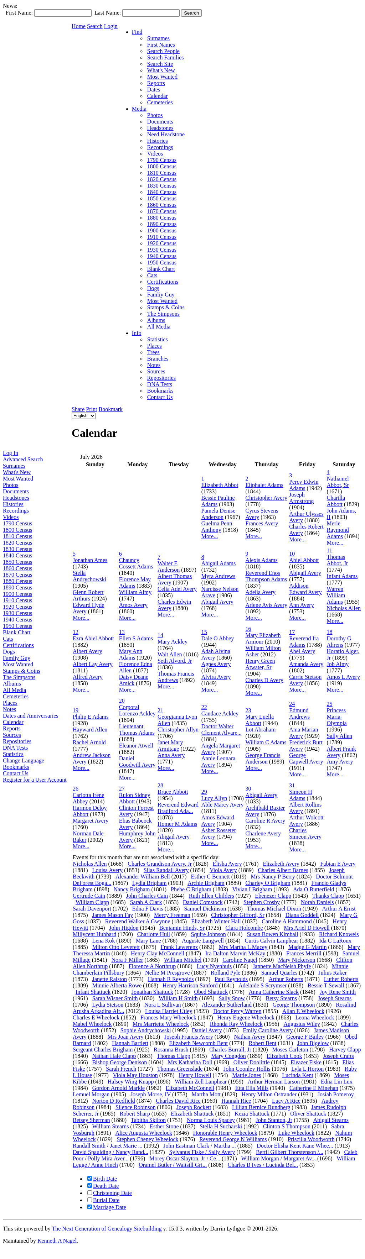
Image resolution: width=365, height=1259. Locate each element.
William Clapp (92, 902)
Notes (9, 709)
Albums (12, 684)
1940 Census (17, 620)
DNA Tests (15, 748)
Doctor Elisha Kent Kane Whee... (295, 1146)
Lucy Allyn (214, 798)
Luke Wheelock (296, 1133)
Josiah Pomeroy (336, 1094)
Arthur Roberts (286, 979)
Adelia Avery (260, 592)
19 (75, 710)
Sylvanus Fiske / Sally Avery (202, 1152)
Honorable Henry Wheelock (225, 1133)
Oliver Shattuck (308, 1114)
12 (75, 632)
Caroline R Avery (265, 821)
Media (139, 109)
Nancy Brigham (132, 889)
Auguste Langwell (203, 941)
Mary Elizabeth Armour (263, 638)
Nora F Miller (127, 960)
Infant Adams (342, 576)
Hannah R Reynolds (171, 979)
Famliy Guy (16, 658)
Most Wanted (18, 479)
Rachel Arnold (89, 742)
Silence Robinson (135, 1107)
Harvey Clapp (345, 1049)
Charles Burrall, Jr (230, 1049)
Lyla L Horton (307, 1069)
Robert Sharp (135, 1114)
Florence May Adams (135, 582)
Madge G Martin (307, 947)
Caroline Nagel (239, 960)
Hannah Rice (236, 1101)
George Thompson (294, 1005)
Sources (12, 735)
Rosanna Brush (171, 1049)
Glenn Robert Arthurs (88, 595)
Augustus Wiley (301, 1024)
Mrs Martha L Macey (243, 947)
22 (204, 707)
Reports (12, 728)
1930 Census (17, 613)
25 (330, 704)
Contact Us (16, 773)
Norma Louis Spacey (211, 1120)
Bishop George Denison (119, 1062)
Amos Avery (133, 605)
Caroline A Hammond (287, 921)
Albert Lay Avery (93, 664)
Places (10, 703)
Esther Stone (164, 1126)
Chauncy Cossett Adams (136, 563)
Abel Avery (302, 651)
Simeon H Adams (300, 795)
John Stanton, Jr (274, 1120)
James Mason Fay (112, 915)
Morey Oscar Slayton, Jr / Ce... (184, 1158)
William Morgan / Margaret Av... (278, 1158)
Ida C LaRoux (335, 941)
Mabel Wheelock (92, 1024)
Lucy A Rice (286, 1101)
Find (137, 32)
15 (204, 632)
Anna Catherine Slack (274, 992)
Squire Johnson (208, 934)
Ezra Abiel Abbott (93, 638)
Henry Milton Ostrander (269, 1094)
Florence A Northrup (152, 966)
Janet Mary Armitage (170, 745)
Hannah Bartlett (130, 1043)
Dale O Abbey (217, 638)
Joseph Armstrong (301, 498)
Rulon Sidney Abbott (134, 798)
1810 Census (17, 536)
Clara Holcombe (244, 928)
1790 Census (17, 523)
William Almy (135, 592)
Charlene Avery (263, 833)
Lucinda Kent (297, 1075)
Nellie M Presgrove (167, 973)
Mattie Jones (246, 1075)
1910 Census (17, 600)
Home (79, 26)
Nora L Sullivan (162, 1005)
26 (75, 789)
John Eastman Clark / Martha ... (199, 1146)
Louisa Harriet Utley (168, 1011)
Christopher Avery (266, 498)
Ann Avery (301, 605)
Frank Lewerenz (179, 947)
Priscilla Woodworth (311, 1139)
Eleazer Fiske (306, 1062)
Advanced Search (23, 459)
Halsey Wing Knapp (131, 1082)
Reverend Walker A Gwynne (137, 921)
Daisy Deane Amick (133, 680)
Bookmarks (16, 767)
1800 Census (17, 530)
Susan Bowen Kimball (272, 934)
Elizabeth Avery (281, 864)
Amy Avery (340, 762)
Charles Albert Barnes (283, 870)
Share (78, 409)
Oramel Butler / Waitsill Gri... (173, 1165)
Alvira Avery (216, 677)
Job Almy (338, 664)
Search (95, 26)
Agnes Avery (216, 664)
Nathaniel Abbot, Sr (338, 482)
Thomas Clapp (173, 1056)
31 (292, 785)
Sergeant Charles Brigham (103, 1049)
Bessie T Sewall (326, 985)
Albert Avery (87, 651)
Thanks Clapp (328, 896)
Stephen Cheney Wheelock (148, 1139)
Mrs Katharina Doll (190, 1062)
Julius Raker (332, 973)
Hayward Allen (90, 729)
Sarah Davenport (92, 909)
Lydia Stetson (108, 1005)
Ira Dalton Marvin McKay (235, 953)
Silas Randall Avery (166, 870)
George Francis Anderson (262, 758)
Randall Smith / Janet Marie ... (108, 1146)
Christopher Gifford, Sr (237, 915)
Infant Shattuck (93, 992)
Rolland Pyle (225, 973)
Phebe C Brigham (191, 889)
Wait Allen (170, 654)
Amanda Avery (306, 664)
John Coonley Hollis (247, 1069)
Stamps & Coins (21, 671)
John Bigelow (313, 1043)
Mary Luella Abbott (259, 720)
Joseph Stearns (335, 998)
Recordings (16, 511)
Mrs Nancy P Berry (273, 877)
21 (160, 710)
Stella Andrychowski (89, 576)
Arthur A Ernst (338, 909)
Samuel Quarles (279, 973)
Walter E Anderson (169, 566)
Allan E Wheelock (303, 1011)
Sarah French (121, 1069)
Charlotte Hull (153, 934)
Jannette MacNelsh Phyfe (282, 966)
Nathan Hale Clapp (114, 1056)
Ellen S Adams (136, 638)
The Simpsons (19, 677)
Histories (13, 504)
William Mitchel (183, 960)
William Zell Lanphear (201, 1082)
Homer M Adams (177, 824)
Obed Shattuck (211, 992)
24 (292, 704)
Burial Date (103, 1200)
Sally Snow (232, 998)
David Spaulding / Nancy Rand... (110, 1152)
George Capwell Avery (306, 758)
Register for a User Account (35, 780)
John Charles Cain (147, 896)
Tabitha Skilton (148, 1120)
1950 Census (17, 626)
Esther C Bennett (210, 877)
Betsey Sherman (91, 1120)
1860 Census (17, 568)
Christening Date (109, 1193)
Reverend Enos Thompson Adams (266, 576)
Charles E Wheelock (96, 1017)
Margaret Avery (90, 821)
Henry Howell (195, 1075)
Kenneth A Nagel (57, 1241)
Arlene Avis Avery (266, 605)
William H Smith (178, 998)
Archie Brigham (206, 883)
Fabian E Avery (337, 864)
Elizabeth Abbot (219, 485)
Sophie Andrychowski (145, 1030)
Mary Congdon (228, 1056)
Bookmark (111, 409)
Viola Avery (223, 870)
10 (292, 554)
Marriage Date (106, 1207)
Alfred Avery (88, 677)
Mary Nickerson (296, 960)
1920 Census (17, 607)
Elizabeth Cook (284, 1056)
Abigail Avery (217, 602)
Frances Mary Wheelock (168, 1017)
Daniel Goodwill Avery (137, 761)
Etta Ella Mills (251, 1088)
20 (122, 701)
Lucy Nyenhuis (214, 966)
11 (329, 550)
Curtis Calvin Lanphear (271, 941)
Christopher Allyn (178, 729)
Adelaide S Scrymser (262, 985)
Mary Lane (148, 941)
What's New (17, 472)
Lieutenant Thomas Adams (137, 729)
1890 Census (17, 587)
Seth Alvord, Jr (175, 661)
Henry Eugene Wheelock (246, 1017)
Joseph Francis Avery (188, 1037)
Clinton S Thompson (286, 1126)
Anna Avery (171, 755)
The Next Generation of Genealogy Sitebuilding (106, 1229)
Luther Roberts (341, 979)
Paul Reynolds (231, 979)
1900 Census (17, 594)
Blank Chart (17, 632)
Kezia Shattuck (252, 1114)
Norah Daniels (317, 902)
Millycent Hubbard (94, 934)
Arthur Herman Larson (274, 1082)
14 (160, 635)
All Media (14, 690)
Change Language (23, 760)
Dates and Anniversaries (30, 716)
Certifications (18, 645)
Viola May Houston (135, 1075)
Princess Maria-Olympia (337, 716)
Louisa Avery (107, 870)
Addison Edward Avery (305, 589)
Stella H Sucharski (221, 1126)
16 (248, 629)
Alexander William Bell (142, 877)
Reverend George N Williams (233, 1139)
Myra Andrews (218, 576)
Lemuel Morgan (91, 1094)
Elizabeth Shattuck (192, 1114)
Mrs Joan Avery (125, 1037)
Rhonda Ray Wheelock (236, 1024)
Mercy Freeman (172, 915)
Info (137, 333)
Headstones (16, 498)
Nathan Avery (249, 1037)
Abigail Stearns (331, 1120)
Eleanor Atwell (136, 746)
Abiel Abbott (304, 560)
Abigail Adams (218, 563)
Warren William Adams (336, 595)
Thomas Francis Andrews (176, 677)
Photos (11, 485)
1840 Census (17, 555)
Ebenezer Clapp (273, 896)
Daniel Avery (207, 1030)
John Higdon (123, 928)
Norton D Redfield (113, 1101)
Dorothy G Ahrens (339, 641)
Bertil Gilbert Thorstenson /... (289, 1152)
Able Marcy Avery (222, 805)
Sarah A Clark (146, 902)
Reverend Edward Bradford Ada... (178, 808)
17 (292, 632)
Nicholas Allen (344, 608)
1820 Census (17, 543)
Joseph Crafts (338, 1056)
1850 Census (17, 562)
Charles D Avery (264, 680)
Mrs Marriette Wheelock (161, 1024)
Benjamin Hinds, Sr (182, 928)
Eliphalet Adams (264, 485)
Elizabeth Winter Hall (216, 921)
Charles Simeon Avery (305, 833)
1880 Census (17, 581)
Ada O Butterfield (313, 889)
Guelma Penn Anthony (216, 526)
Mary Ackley (172, 642)
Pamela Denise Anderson (218, 514)
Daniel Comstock (203, 902)
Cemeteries (16, 696)
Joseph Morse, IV (150, 1094)
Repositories (17, 741)
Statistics (13, 754)
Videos (11, 517)
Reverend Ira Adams (304, 641)
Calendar (13, 722)
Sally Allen (340, 736)
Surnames (14, 466)
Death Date (103, 1186)
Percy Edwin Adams (303, 485)
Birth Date (102, 1179)
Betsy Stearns (281, 998)
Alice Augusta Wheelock (143, 1133)
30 (248, 789)
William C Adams (265, 742)
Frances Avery (261, 523)
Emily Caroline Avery (268, 1030)
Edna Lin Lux (337, 1082)
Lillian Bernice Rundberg (261, 1107)
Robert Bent (263, 1043)
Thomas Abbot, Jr (337, 560)
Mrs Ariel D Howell (306, 928)
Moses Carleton (290, 1049)
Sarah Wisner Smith (115, 998)
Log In (10, 453)
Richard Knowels (339, 934)
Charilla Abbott (336, 501)
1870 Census (17, 575)
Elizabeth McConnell (190, 1088)
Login (111, 26)
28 (160, 785)
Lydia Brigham (149, 883)
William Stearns (110, 1126)
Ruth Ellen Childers (211, 896)
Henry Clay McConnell (157, 953)
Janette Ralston (109, 979)
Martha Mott (206, 1094)
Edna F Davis (147, 909)
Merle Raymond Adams (338, 529)
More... (209, 536)
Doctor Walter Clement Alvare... (221, 729)
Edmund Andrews (299, 713)
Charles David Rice (178, 1101)
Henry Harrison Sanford (190, 985)
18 (330, 632)
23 (248, 710)
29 (204, 792)
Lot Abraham (260, 729)
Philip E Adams (90, 717)
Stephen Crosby (261, 902)
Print (91, 409)
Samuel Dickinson (205, 909)
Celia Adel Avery (177, 589)
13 (122, 632)
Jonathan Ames (90, 560)
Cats (8, 639)
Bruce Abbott (173, 792)
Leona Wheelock (314, 1017)
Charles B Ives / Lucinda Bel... (263, 1165)
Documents (16, 491)
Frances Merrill (304, 953)
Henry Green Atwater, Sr (260, 664)
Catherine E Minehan (313, 1088)
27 (122, 789)
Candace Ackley (219, 713)
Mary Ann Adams (130, 654)
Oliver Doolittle (251, 1062)
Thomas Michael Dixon (274, 909)
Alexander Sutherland (227, 1005)
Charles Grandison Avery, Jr (160, 864)
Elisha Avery (227, 864)
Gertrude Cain (89, 896)
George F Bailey (305, 1037)
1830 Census (17, 549)
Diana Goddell (302, 915)
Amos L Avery (343, 677)
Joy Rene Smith (338, 992)
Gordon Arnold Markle (118, 1088)
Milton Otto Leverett (116, 947)
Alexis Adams (261, 560)
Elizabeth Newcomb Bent (198, 1043)
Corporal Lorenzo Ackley (137, 710)
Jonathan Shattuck (152, 992)
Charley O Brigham (267, 883)
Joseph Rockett (193, 1107)
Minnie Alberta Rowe (117, 985)
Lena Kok (103, 941)
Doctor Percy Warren (237, 1011)
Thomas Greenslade (180, 1069)
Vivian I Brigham (252, 889)
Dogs (9, 652)
